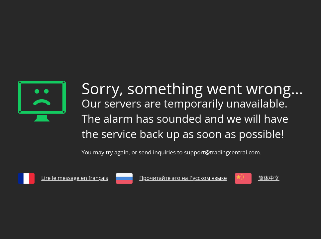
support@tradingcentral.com (222, 152)
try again (117, 152)
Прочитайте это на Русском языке (171, 178)
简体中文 (257, 178)
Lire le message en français (63, 178)
